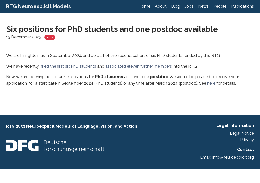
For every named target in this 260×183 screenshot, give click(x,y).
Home (144, 6)
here (211, 83)
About (161, 6)
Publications (242, 6)
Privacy (247, 139)
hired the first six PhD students (68, 66)
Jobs (189, 6)
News (203, 6)
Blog (175, 6)
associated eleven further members (138, 66)
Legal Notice (242, 133)
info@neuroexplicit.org (233, 157)
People (219, 6)
